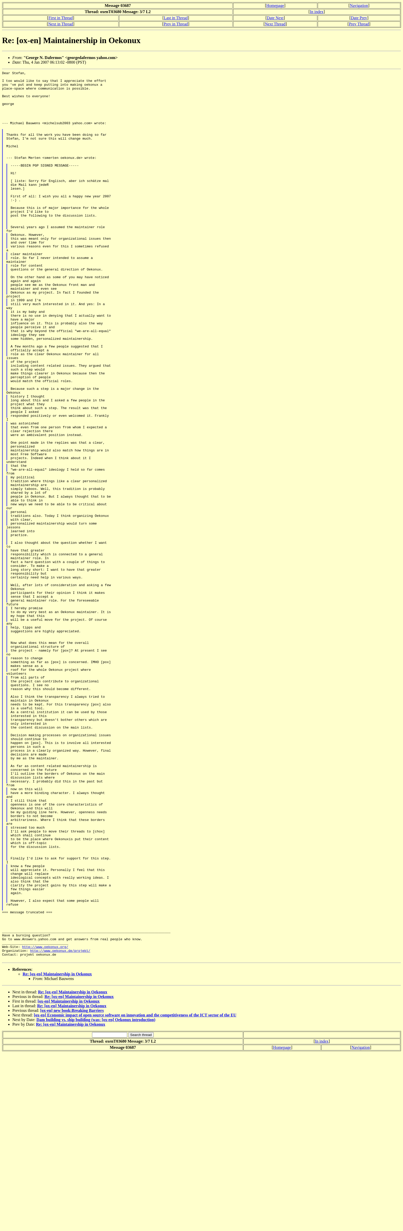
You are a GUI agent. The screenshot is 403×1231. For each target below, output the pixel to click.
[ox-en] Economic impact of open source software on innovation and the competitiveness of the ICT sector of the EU (135, 1193)
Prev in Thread (175, 24)
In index (317, 11)
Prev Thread (359, 24)
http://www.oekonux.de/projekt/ (60, 1127)
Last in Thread (176, 18)
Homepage (275, 5)
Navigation (359, 5)
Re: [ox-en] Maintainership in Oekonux (57, 1152)
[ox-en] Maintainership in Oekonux (68, 1179)
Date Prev (359, 18)
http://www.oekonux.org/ (45, 1122)
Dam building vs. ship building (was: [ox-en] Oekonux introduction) (95, 1197)
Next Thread (275, 24)
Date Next (275, 18)
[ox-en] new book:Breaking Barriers (72, 1188)
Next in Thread (60, 24)
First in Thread (60, 18)
